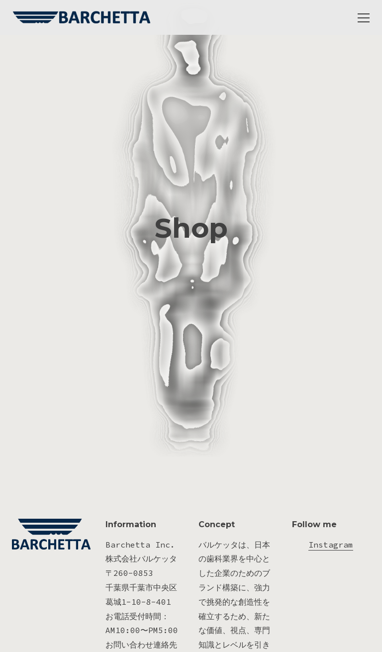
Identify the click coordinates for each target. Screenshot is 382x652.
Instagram (330, 564)
